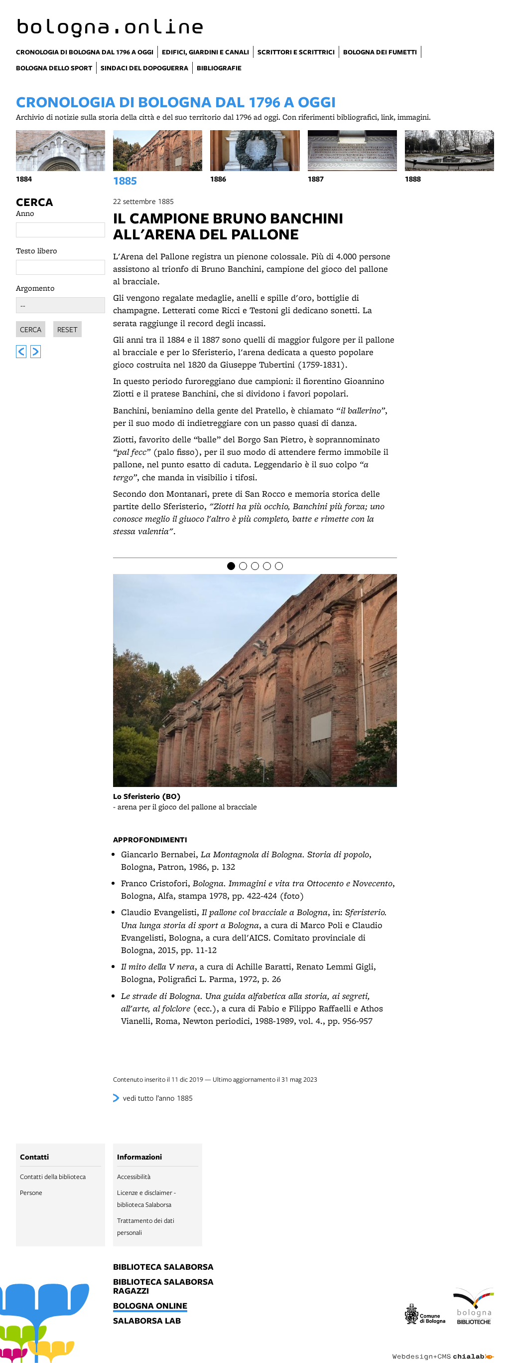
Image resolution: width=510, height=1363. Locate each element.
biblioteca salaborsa (163, 1267)
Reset (67, 329)
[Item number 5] (279, 566)
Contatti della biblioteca (53, 1176)
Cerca (34, 202)
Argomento (35, 288)
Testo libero (36, 250)
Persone (31, 1192)
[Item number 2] (243, 566)
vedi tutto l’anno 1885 (158, 1098)
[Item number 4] (267, 566)
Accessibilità (133, 1176)
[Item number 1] (231, 566)
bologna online (150, 1306)
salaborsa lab (147, 1321)
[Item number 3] (255, 566)
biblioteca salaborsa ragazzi (163, 1286)
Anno (25, 213)
